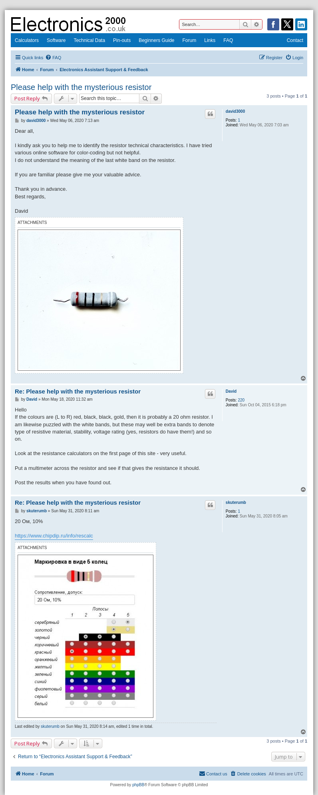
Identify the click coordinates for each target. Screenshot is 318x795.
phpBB (138, 785)
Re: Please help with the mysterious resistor (78, 391)
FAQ (228, 40)
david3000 (235, 111)
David (231, 391)
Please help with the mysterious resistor (81, 87)
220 (241, 400)
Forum (190, 40)
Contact (295, 40)
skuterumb (236, 502)
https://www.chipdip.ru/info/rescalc (54, 536)
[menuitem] (53, 57)
